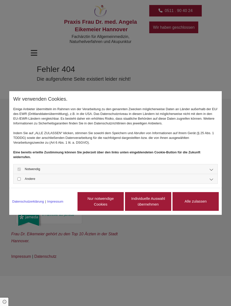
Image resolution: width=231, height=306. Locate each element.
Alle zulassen (195, 201)
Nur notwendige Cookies (101, 201)
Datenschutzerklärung (28, 201)
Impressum (55, 201)
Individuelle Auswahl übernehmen (148, 201)
